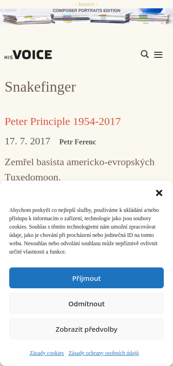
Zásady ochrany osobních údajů (104, 353)
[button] (159, 192)
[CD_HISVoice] (86, 16)
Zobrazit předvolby (87, 329)
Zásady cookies (47, 353)
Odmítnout (86, 303)
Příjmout (86, 278)
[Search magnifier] (144, 54)
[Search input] (101, 54)
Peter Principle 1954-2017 (63, 121)
